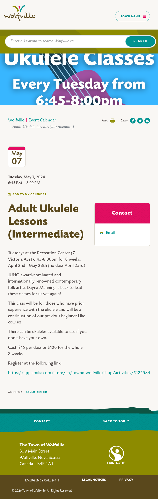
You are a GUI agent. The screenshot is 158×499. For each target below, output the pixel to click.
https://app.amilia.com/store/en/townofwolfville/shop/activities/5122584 (79, 373)
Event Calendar (42, 120)
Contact (42, 421)
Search (140, 41)
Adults (31, 392)
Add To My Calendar (29, 194)
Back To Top (116, 421)
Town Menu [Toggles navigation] (133, 16)
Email (110, 233)
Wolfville (16, 120)
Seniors (42, 392)
